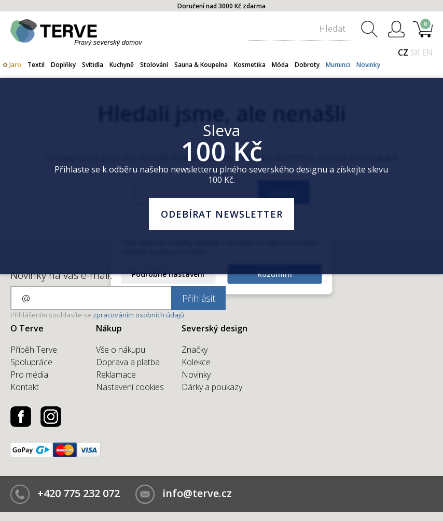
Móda (280, 64)
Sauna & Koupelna (201, 64)
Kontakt (24, 387)
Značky (194, 349)
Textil (36, 64)
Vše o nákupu (120, 349)
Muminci (338, 64)
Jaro (15, 64)
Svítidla (92, 64)
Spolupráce (31, 362)
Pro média (29, 374)
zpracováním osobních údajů (138, 314)
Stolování (154, 64)
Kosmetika (250, 64)
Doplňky (63, 64)
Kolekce (196, 362)
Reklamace (116, 374)
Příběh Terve (33, 349)
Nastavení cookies (130, 387)
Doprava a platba (128, 362)
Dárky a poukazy (212, 387)
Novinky (368, 64)
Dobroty (307, 64)
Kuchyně (121, 64)
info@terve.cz (197, 493)
